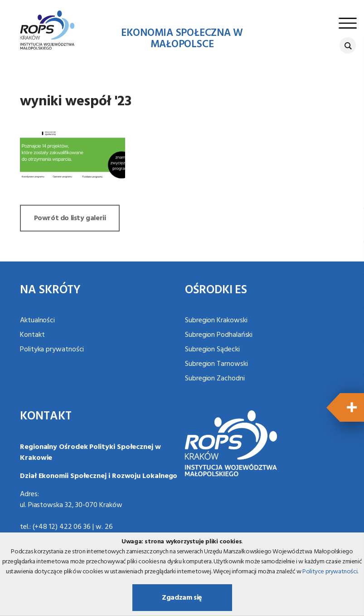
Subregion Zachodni (215, 378)
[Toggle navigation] (347, 23)
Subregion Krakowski (216, 320)
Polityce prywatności (329, 572)
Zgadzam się (182, 598)
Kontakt (32, 335)
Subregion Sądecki (212, 349)
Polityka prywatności (52, 349)
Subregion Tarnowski (216, 364)
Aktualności (37, 320)
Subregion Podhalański (218, 335)
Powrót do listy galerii (70, 218)
